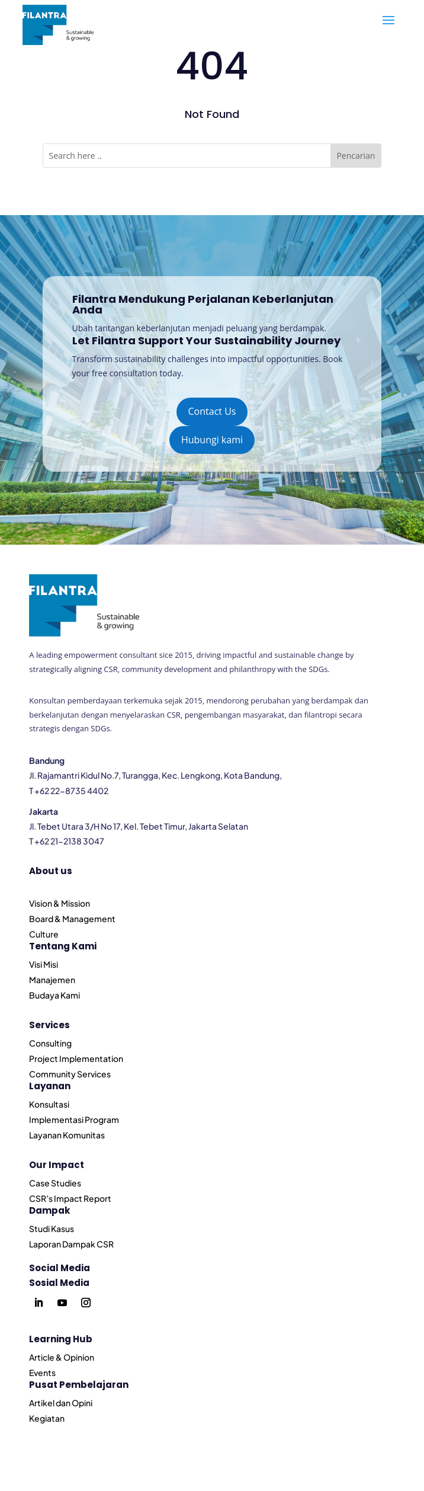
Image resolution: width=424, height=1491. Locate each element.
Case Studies (55, 1183)
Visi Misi (43, 964)
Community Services (70, 1073)
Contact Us (212, 411)
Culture (44, 934)
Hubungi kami (212, 439)
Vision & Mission (59, 903)
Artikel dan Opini (60, 1402)
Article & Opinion (61, 1357)
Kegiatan (47, 1418)
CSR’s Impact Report (70, 1198)
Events (42, 1372)
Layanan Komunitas (67, 1135)
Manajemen (52, 979)
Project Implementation (76, 1058)
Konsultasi (49, 1104)
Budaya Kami (54, 995)
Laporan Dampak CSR (71, 1244)
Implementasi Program (74, 1119)
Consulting (50, 1043)
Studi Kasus (51, 1228)
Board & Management (72, 918)
